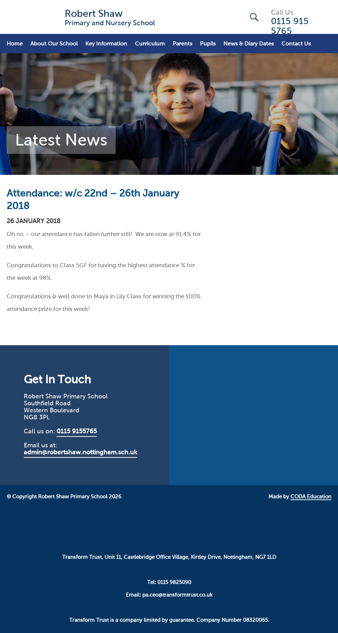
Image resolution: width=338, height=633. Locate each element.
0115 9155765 (77, 431)
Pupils (208, 44)
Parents (182, 44)
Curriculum (150, 44)
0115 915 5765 (290, 26)
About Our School (54, 44)
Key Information (106, 44)
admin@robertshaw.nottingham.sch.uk (80, 452)
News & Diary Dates (248, 44)
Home (15, 44)
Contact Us (296, 44)
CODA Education (310, 496)
